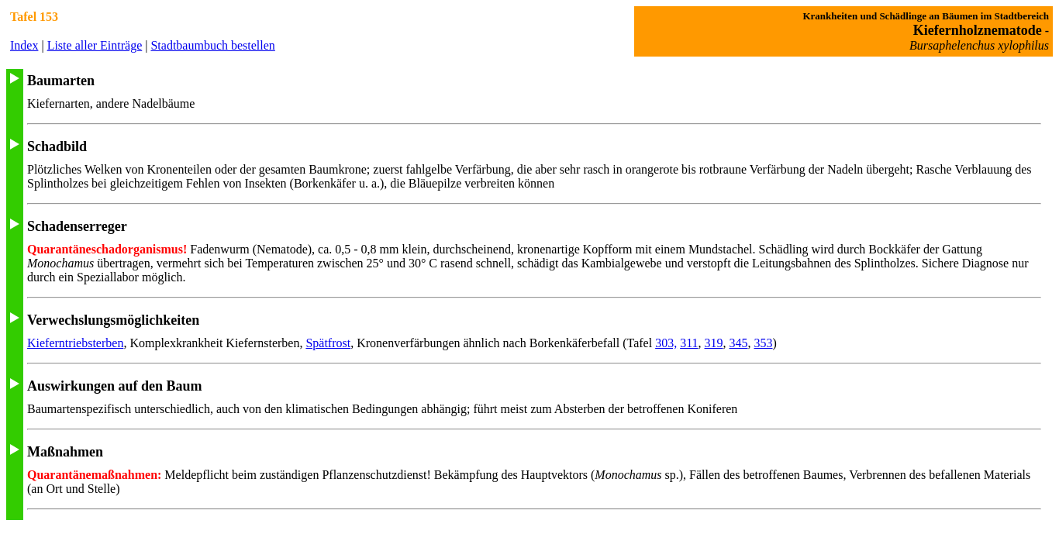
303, (666, 343)
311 (689, 343)
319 (714, 343)
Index (24, 45)
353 (763, 343)
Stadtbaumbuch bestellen (212, 45)
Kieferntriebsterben (75, 343)
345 (739, 343)
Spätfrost (327, 343)
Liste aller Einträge (95, 45)
